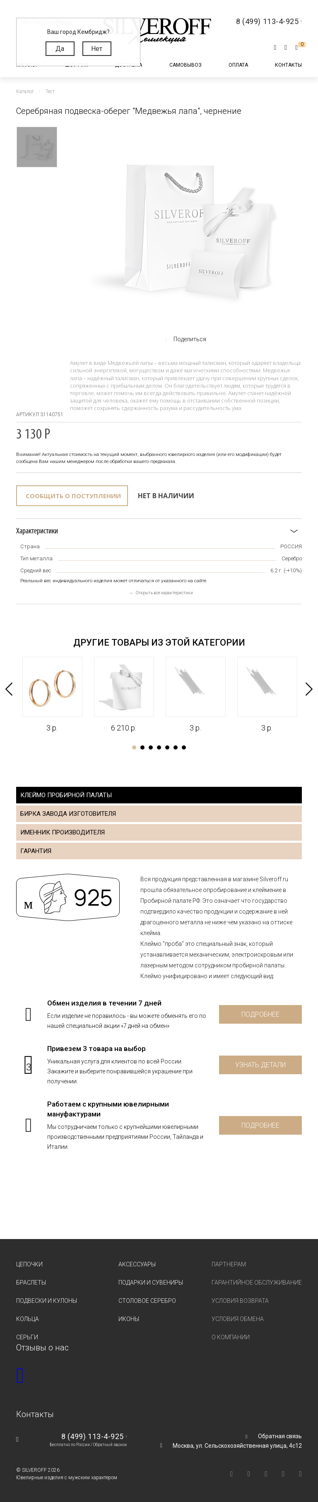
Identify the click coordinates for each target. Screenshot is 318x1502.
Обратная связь (280, 1436)
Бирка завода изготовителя (68, 813)
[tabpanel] (52, 695)
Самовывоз (185, 65)
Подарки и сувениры (150, 1282)
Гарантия (35, 851)
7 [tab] (184, 747)
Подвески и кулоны (46, 1300)
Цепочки (29, 1264)
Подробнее (260, 1014)
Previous (9, 689)
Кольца (27, 1319)
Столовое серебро (147, 1300)
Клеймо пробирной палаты (66, 795)
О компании (231, 1337)
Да (59, 49)
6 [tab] (175, 747)
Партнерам (229, 1264)
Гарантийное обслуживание (257, 1282)
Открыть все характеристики (164, 593)
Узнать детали (260, 1065)
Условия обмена (238, 1319)
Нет (96, 49)
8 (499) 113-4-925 (92, 1436)
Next (309, 689)
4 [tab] (159, 747)
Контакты (288, 65)
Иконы (128, 1319)
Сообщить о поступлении (73, 496)
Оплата (238, 65)
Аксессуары (137, 1264)
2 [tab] (142, 747)
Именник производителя (62, 832)
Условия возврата (240, 1300)
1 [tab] (134, 747)
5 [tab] (167, 747)
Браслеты (31, 1282)
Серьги (27, 1337)
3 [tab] (151, 747)
